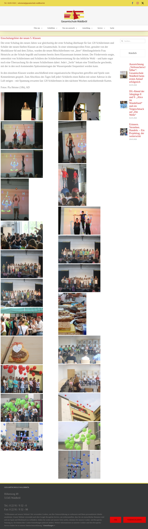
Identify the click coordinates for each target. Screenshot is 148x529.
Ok (115, 520)
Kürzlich (133, 53)
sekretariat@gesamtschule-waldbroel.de (31, 3)
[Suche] (122, 41)
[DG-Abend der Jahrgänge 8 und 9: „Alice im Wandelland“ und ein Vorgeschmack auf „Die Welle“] (123, 102)
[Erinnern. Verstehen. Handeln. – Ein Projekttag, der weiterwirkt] (123, 130)
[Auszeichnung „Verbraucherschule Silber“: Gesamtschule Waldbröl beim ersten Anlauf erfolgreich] (123, 72)
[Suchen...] (132, 41)
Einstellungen (49, 525)
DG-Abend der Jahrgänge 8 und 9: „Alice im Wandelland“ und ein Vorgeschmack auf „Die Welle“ (136, 103)
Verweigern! (134, 520)
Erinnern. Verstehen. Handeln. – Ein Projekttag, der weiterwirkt (136, 130)
